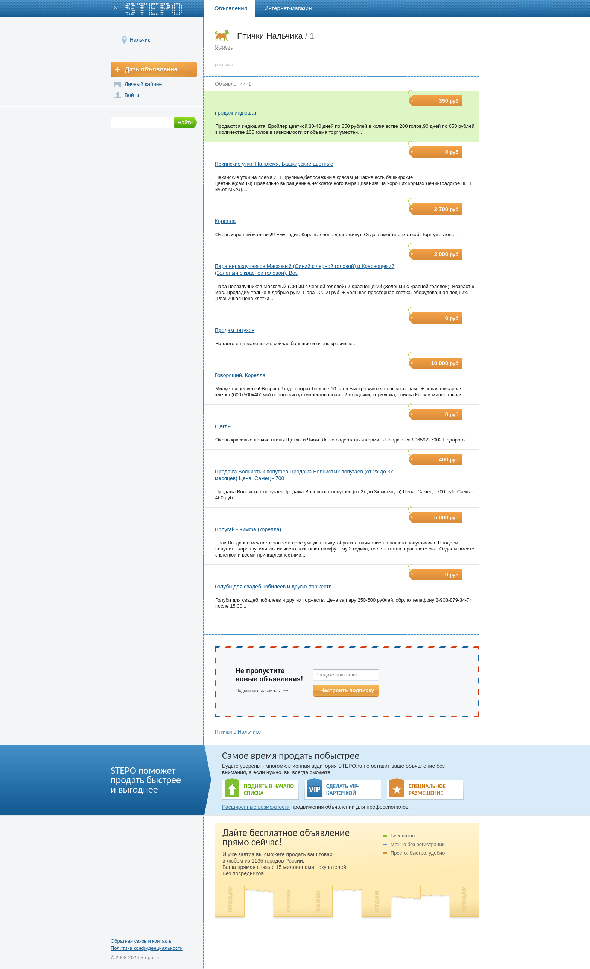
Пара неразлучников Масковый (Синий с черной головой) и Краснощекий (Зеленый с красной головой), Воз (304, 269)
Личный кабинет (144, 84)
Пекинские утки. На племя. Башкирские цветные (274, 164)
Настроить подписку (347, 690)
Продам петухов (234, 330)
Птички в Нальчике (238, 732)
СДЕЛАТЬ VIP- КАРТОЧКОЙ (342, 789)
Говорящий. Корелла (240, 375)
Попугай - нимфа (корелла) (248, 529)
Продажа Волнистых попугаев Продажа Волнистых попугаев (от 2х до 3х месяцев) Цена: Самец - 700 (304, 475)
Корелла (225, 221)
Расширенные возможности (256, 807)
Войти (132, 95)
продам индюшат (236, 113)
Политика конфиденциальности (147, 948)
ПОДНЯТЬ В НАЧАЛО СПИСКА (269, 789)
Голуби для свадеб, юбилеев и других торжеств (273, 587)
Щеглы (223, 426)
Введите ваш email (336, 675)
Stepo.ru (224, 47)
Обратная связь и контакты (142, 941)
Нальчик (140, 40)
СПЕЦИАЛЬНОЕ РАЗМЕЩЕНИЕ (427, 789)
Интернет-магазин (288, 8)
